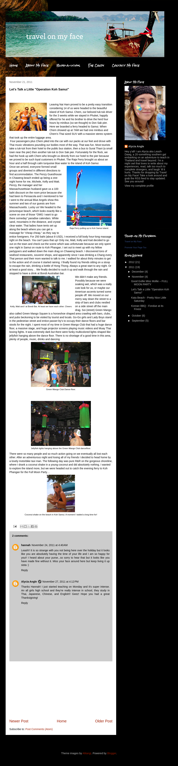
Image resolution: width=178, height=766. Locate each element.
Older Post (103, 721)
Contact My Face (125, 65)
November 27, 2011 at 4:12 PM (61, 581)
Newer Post (18, 721)
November (138, 276)
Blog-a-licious (68, 65)
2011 (132, 267)
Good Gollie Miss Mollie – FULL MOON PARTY (149, 283)
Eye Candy (96, 65)
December (138, 271)
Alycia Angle (29, 581)
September (138, 320)
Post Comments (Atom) (39, 729)
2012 (132, 262)
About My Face (37, 65)
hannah (26, 545)
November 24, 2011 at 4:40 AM (50, 545)
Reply (24, 570)
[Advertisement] (61, 690)
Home (14, 65)
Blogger (111, 753)
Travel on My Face (133, 241)
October (137, 315)
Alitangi (87, 753)
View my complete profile (139, 185)
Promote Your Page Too (135, 247)
